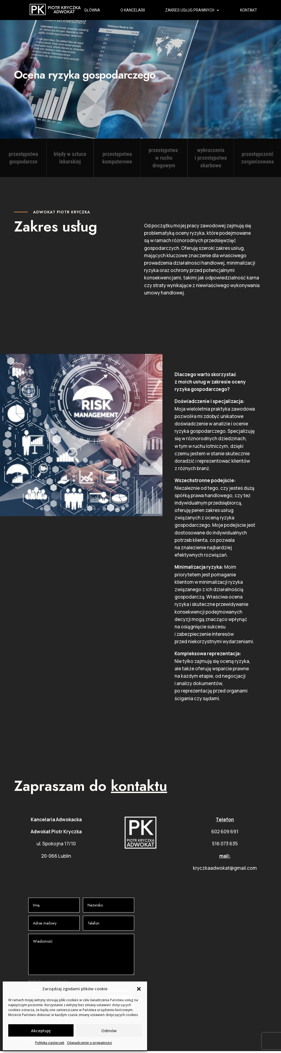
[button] (139, 989)
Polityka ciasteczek (49, 1042)
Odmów (109, 1030)
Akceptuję (41, 1030)
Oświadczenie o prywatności (89, 1042)
